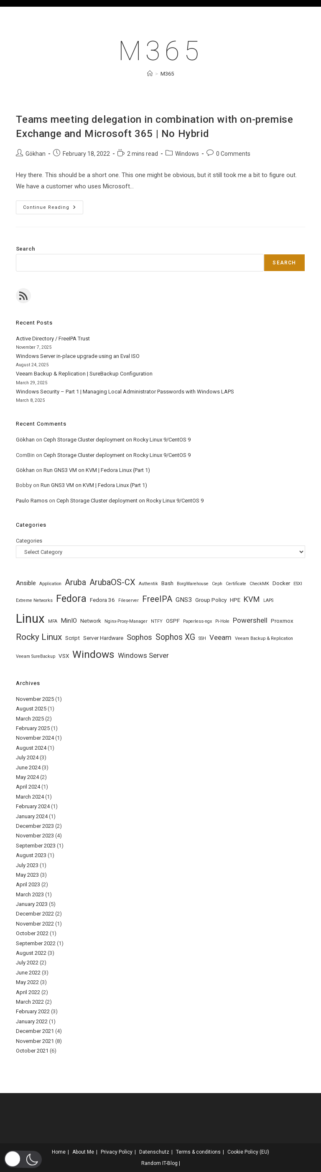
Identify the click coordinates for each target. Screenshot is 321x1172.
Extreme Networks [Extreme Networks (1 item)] (34, 600)
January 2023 (32, 904)
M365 (167, 74)
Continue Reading (53, 209)
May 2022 (27, 982)
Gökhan (35, 153)
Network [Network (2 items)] (90, 620)
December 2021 (35, 1031)
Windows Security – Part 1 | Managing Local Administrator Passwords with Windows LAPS (125, 391)
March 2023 (30, 894)
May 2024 (27, 777)
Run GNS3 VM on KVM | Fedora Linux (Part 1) (96, 470)
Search (25, 249)
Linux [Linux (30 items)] (30, 618)
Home (59, 1152)
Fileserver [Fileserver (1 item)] (128, 600)
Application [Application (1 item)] (50, 583)
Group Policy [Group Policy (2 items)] (211, 599)
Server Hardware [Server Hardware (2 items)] (103, 637)
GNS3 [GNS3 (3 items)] (184, 600)
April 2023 (28, 884)
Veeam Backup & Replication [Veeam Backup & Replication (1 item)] (264, 638)
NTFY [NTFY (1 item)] (157, 621)
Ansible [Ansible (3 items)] (26, 583)
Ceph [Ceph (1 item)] (217, 583)
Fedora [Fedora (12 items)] (71, 598)
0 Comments (233, 153)
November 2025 (35, 699)
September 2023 (36, 845)
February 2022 (33, 1011)
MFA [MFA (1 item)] (52, 621)
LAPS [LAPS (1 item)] (268, 600)
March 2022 (30, 1002)
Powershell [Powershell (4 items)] (250, 620)
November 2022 (35, 924)
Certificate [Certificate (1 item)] (236, 583)
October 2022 (32, 933)
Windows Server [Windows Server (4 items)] (143, 655)
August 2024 (31, 748)
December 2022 (35, 914)
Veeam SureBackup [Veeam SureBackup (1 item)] (35, 656)
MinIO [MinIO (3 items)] (69, 620)
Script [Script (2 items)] (72, 637)
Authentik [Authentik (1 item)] (148, 583)
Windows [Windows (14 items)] (93, 654)
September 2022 (36, 943)
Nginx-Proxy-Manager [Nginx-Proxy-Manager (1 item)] (126, 621)
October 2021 (32, 1051)
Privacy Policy (116, 1152)
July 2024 (27, 757)
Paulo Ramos (32, 500)
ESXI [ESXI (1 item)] (297, 583)
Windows (187, 153)
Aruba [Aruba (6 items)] (75, 582)
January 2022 (32, 1021)
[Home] (150, 74)
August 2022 (31, 953)
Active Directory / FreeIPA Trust (53, 338)
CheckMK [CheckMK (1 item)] (259, 583)
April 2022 (28, 992)
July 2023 (27, 865)
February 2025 (33, 728)
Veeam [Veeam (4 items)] (220, 637)
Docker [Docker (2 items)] (281, 583)
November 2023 (35, 835)
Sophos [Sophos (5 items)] (139, 637)
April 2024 (28, 787)
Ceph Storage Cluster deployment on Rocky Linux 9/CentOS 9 (117, 439)
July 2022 (27, 962)
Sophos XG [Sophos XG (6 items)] (175, 637)
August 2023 (31, 855)
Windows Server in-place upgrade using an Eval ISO (78, 356)
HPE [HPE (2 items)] (235, 599)
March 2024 (30, 797)
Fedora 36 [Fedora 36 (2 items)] (102, 599)
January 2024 (32, 816)
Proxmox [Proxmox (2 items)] (282, 620)
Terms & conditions (198, 1152)
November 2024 (35, 738)
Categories (29, 541)
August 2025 (31, 708)
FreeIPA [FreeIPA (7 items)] (157, 599)
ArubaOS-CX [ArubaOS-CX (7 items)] (112, 582)
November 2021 (35, 1041)
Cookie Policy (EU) (248, 1152)
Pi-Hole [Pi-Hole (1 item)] (222, 621)
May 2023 (27, 875)
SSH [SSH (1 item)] (202, 638)
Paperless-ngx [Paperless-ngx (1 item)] (197, 621)
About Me (83, 1152)
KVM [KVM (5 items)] (252, 599)
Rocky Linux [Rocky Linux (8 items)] (39, 637)
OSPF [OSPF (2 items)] (173, 620)
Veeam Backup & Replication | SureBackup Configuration (84, 373)
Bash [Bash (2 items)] (167, 583)
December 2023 (35, 826)
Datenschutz (154, 1152)
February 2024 (33, 806)
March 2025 (30, 718)
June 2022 (28, 972)
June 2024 (28, 767)
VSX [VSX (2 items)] (64, 655)
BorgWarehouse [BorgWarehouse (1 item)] (193, 583)
